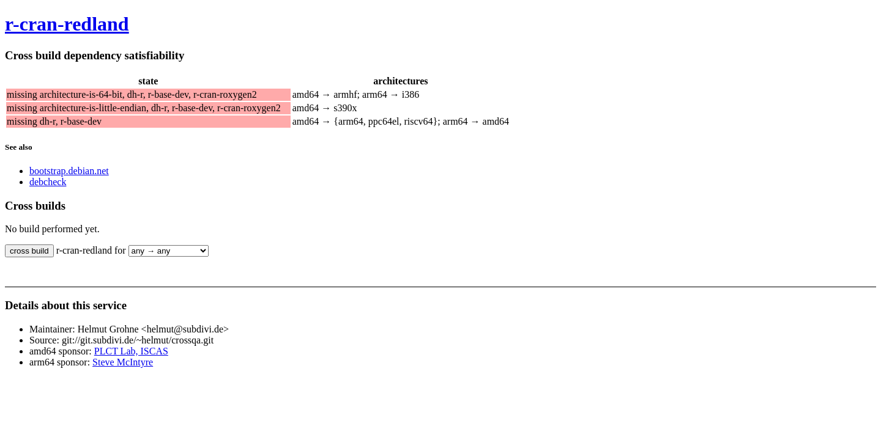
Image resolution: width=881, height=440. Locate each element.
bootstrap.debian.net (69, 171)
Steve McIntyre (122, 362)
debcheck (47, 182)
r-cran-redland (67, 24)
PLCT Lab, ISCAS (131, 351)
